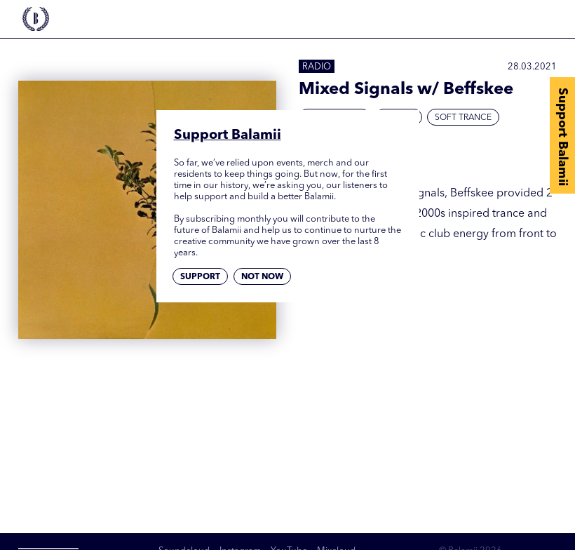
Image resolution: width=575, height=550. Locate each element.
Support (200, 277)
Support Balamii (562, 137)
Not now (262, 277)
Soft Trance (463, 118)
